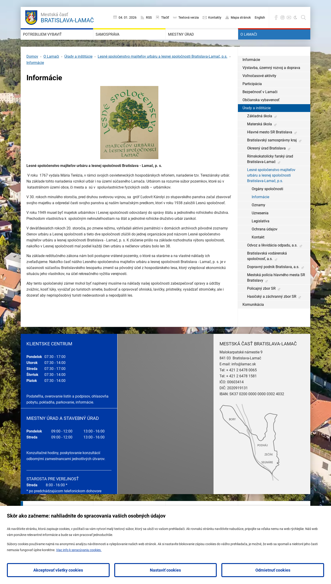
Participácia (252, 97)
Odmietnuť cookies (272, 570)
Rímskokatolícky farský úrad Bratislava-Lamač (270, 173)
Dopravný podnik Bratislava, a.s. (273, 280)
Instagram (282, 17)
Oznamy (258, 219)
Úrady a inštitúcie (78, 70)
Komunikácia (253, 318)
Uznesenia (260, 227)
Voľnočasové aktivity (259, 89)
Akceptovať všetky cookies (58, 570)
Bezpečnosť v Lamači (260, 105)
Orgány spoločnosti (267, 202)
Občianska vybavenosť (261, 114)
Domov (32, 70)
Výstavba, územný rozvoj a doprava (271, 81)
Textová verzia (188, 17)
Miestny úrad (189, 41)
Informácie (35, 76)
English (260, 17)
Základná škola (259, 130)
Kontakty (214, 17)
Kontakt (258, 251)
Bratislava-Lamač (67, 17)
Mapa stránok (241, 17)
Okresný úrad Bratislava (266, 162)
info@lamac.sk (243, 378)
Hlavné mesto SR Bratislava (269, 146)
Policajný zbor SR (261, 302)
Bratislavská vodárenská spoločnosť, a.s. (267, 270)
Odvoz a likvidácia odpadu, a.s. (272, 259)
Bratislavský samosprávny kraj (272, 154)
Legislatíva (260, 235)
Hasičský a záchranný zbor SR (271, 310)
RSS (149, 17)
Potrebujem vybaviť (54, 41)
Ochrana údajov (264, 243)
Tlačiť (165, 17)
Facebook (276, 17)
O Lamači (255, 41)
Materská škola (259, 138)
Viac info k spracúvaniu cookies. (79, 550)
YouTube (289, 17)
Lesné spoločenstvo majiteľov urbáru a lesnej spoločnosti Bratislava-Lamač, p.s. (162, 70)
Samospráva (116, 41)
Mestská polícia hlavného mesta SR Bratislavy (276, 291)
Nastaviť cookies (165, 570)
